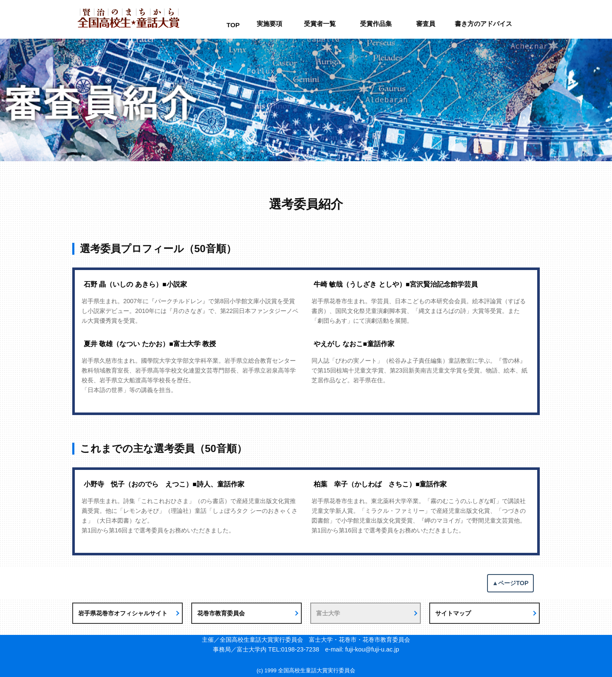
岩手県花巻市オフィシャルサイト (122, 613)
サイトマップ (453, 613)
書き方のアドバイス (483, 23)
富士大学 (328, 613)
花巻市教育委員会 (221, 613)
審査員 (425, 23)
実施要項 (269, 23)
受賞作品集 (376, 23)
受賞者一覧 (320, 23)
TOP (233, 24)
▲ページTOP (510, 583)
